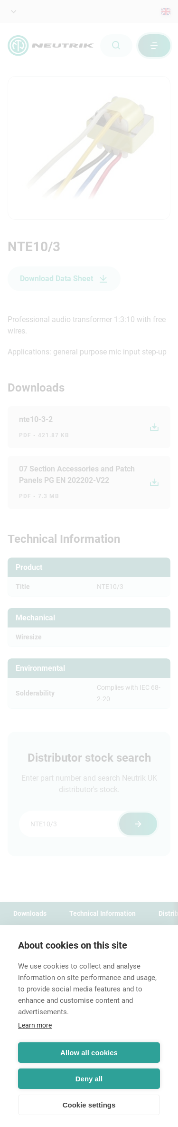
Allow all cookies (89, 1053)
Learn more (35, 1025)
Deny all (89, 1079)
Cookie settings (89, 1105)
